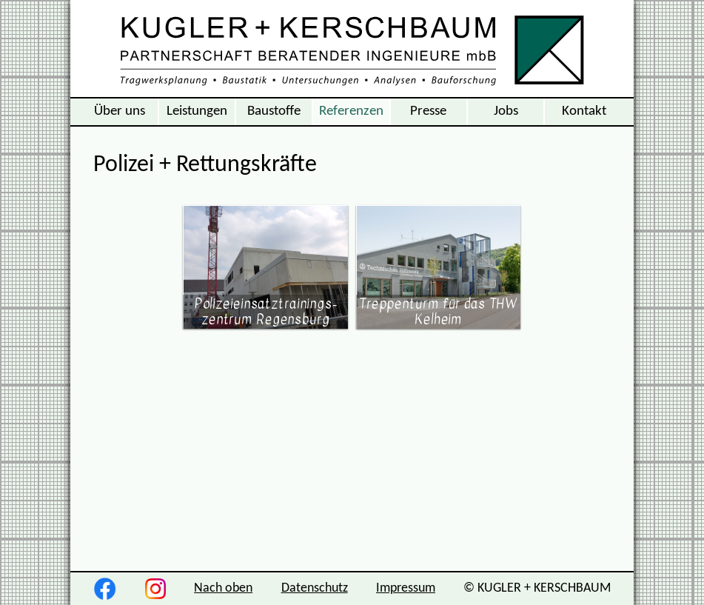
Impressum (405, 588)
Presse (428, 111)
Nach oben (223, 588)
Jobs (506, 111)
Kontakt (584, 111)
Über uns (119, 111)
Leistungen (197, 111)
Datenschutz (314, 588)
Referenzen (351, 111)
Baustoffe (274, 111)
